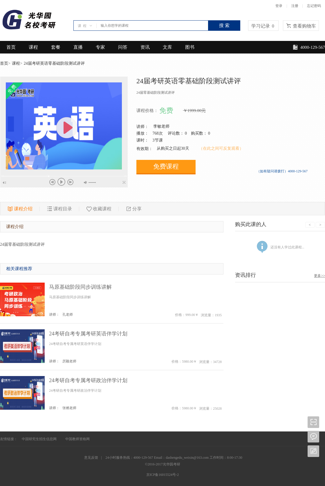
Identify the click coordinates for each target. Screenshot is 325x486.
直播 (78, 47)
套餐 (55, 47)
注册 (294, 6)
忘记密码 (314, 6)
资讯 (145, 47)
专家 (100, 47)
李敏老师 (161, 126)
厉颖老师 (69, 361)
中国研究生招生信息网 (39, 439)
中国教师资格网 (77, 439)
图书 (189, 47)
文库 (167, 47)
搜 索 (224, 25)
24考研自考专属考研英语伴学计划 (88, 334)
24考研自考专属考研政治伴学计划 (88, 380)
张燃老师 (69, 408)
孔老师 (67, 314)
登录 (278, 6)
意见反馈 (91, 458)
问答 (122, 47)
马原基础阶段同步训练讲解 (80, 287)
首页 (11, 47)
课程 (33, 47)
